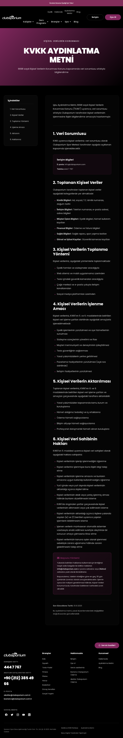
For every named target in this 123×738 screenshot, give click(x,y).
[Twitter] (12, 714)
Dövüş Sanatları (48, 689)
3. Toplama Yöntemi (19, 121)
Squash (45, 663)
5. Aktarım (14, 133)
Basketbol (46, 685)
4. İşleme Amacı (17, 127)
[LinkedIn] (29, 714)
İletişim (95, 17)
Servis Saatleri (106, 645)
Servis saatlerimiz (78, 667)
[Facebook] (6, 714)
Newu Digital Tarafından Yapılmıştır (73, 733)
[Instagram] (17, 714)
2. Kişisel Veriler (17, 115)
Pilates (45, 676)
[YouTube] (23, 714)
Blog (100, 667)
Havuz (44, 680)
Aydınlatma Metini (106, 663)
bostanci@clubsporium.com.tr (18, 699)
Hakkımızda (103, 659)
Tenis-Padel (47, 667)
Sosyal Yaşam (48, 693)
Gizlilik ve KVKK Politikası (69, 728)
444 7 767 (12, 667)
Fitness (45, 672)
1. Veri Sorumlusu (17, 109)
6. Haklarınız (15, 139)
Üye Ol (113, 17)
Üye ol (73, 663)
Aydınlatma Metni (87, 728)
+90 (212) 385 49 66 (19, 680)
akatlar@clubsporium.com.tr (17, 695)
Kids (43, 659)
